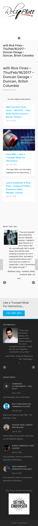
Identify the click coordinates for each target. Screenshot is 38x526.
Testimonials (9, 325)
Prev (4, 282)
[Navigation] (19, 38)
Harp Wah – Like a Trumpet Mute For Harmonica (15, 157)
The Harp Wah (14, 313)
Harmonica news (9, 90)
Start (18, 278)
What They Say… (10, 227)
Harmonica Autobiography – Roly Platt (22, 386)
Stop (19, 278)
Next (33, 282)
